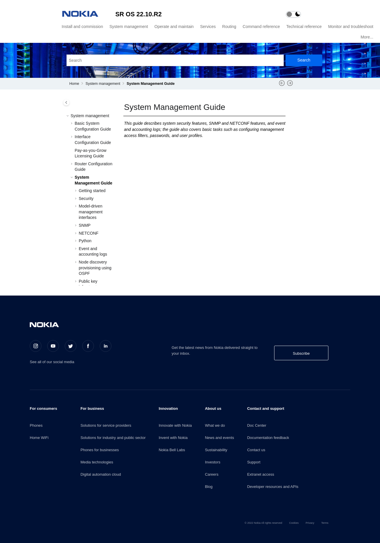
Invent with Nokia (173, 437)
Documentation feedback (268, 437)
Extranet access (260, 474)
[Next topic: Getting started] (290, 85)
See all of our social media (52, 362)
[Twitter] (70, 346)
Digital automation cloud (100, 474)
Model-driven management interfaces (91, 212)
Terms (325, 522)
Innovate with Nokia (175, 425)
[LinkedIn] (105, 346)
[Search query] (175, 60)
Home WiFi (39, 437)
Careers (211, 474)
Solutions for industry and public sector (113, 437)
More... (366, 37)
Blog (209, 486)
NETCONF (89, 233)
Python (85, 240)
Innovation (168, 408)
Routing (229, 26)
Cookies (294, 522)
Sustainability (216, 450)
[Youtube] (53, 346)
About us (213, 408)
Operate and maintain (174, 26)
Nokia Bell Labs (172, 450)
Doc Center (256, 425)
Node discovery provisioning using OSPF (95, 268)
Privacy (310, 522)
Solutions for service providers (105, 425)
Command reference (261, 26)
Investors (212, 462)
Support (253, 462)
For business (92, 408)
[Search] (304, 60)
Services (208, 26)
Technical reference (304, 26)
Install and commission (82, 26)
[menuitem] (82, 26)
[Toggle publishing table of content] (66, 102)
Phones (36, 425)
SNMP (84, 225)
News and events (219, 437)
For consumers (43, 408)
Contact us (256, 450)
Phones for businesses (99, 450)
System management (128, 26)
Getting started (92, 190)
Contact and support (265, 408)
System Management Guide (150, 84)
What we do (215, 425)
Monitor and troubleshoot (350, 26)
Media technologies (96, 462)
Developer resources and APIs (272, 486)
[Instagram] (35, 346)
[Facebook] (88, 346)
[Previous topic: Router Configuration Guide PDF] (282, 85)
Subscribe (301, 353)
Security (86, 198)
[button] (68, 116)
